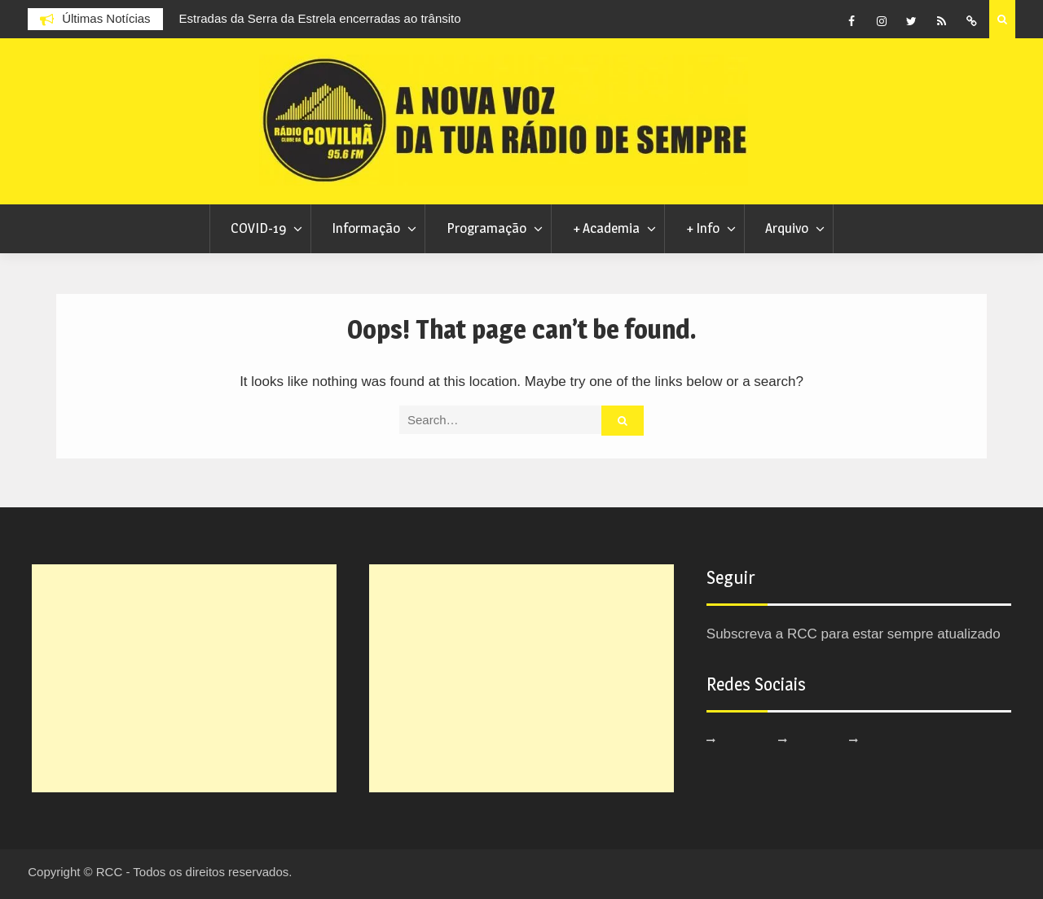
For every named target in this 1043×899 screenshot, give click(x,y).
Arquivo (786, 228)
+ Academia (606, 228)
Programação (486, 228)
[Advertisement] (184, 678)
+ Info (703, 228)
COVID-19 (258, 228)
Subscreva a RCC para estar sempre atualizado (853, 634)
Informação (366, 228)
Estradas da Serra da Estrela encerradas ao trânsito (320, 18)
